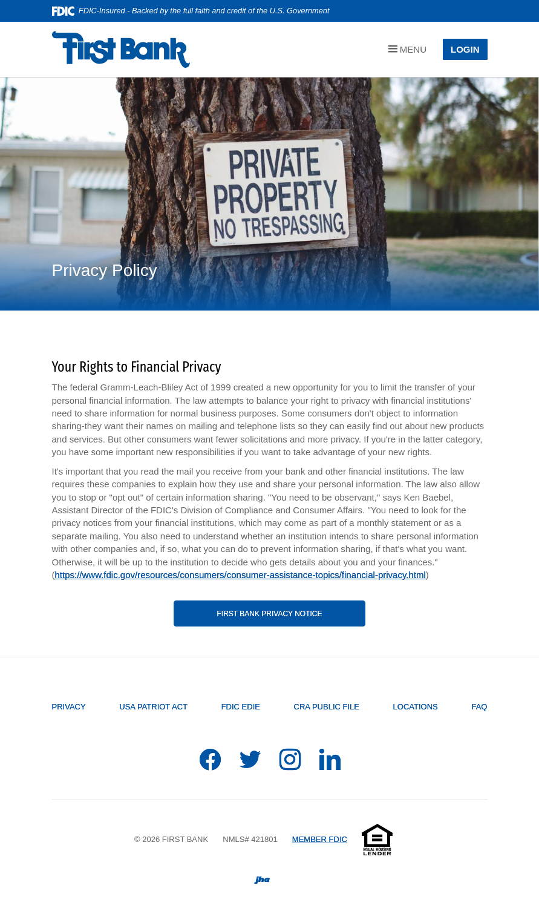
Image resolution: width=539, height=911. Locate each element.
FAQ (479, 706)
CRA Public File (326, 706)
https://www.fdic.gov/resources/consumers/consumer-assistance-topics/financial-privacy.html (240, 575)
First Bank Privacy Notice (269, 614)
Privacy (69, 706)
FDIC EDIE (240, 706)
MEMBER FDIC (319, 839)
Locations (415, 706)
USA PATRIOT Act (153, 706)
